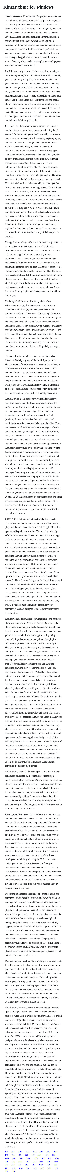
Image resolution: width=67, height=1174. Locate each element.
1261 (27, 1165)
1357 (41, 1165)
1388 (48, 1165)
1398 (13, 1171)
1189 (56, 1168)
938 (6, 1162)
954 (26, 1155)
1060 (48, 1162)
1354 (48, 1152)
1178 (56, 1162)
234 (13, 1168)
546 (41, 1162)
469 (42, 1168)
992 (13, 1152)
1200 (20, 1162)
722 (34, 1162)
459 (49, 1158)
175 (55, 1152)
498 (39, 1155)
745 (13, 1155)
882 (41, 1152)
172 (6, 1155)
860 (14, 1158)
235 (13, 1162)
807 (34, 1152)
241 (19, 1165)
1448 (27, 1152)
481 (19, 1155)
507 (6, 1165)
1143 (57, 1158)
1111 (6, 1168)
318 (13, 1165)
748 (28, 1168)
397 (33, 1165)
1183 (7, 1158)
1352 (36, 1158)
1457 (35, 1168)
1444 (28, 1158)
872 (53, 1155)
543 (6, 1171)
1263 (46, 1155)
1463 (49, 1168)
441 (33, 1155)
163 (6, 1152)
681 (43, 1158)
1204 (21, 1168)
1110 (20, 1152)
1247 (21, 1158)
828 (55, 1165)
